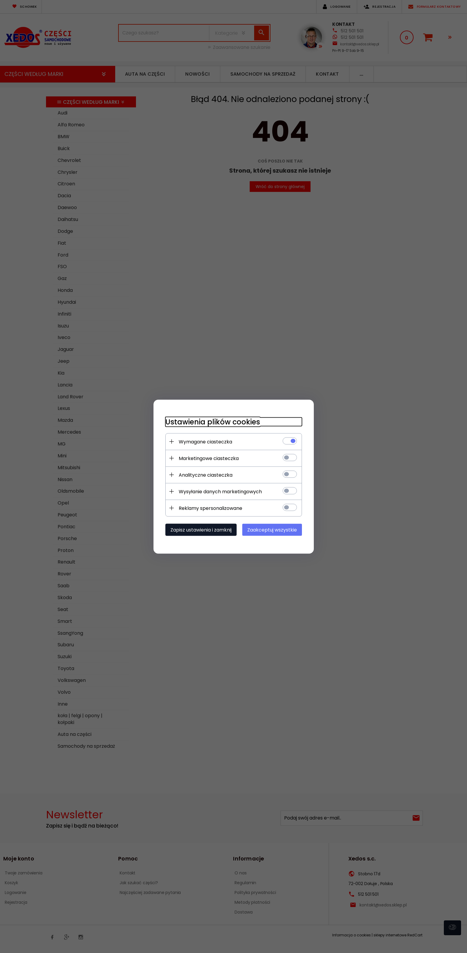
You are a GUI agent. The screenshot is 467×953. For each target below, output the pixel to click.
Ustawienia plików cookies (212, 421)
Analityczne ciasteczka (205, 474)
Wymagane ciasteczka (205, 441)
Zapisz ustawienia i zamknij (201, 529)
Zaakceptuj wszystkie (272, 529)
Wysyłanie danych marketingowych (220, 491)
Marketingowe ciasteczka (209, 458)
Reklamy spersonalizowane (210, 508)
